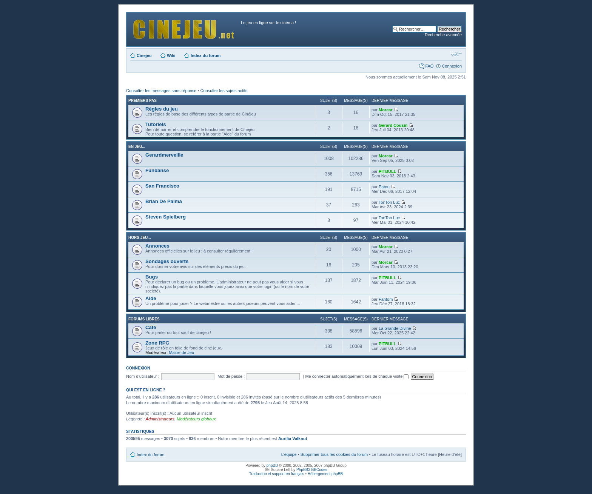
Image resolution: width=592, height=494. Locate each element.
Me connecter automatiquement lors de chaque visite (357, 376)
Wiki (171, 55)
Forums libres (144, 319)
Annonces (157, 246)
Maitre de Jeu (181, 352)
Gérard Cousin (393, 125)
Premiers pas (142, 100)
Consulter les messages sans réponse (161, 90)
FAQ (429, 66)
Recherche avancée (443, 34)
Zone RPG (157, 343)
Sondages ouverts (166, 261)
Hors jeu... (139, 237)
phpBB (272, 465)
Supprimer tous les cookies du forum (334, 454)
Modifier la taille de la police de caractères (456, 54)
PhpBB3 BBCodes (311, 470)
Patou (384, 187)
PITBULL (387, 171)
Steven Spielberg (165, 217)
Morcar (386, 110)
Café (150, 327)
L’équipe (289, 454)
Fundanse (157, 170)
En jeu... (136, 147)
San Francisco (162, 186)
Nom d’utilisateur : (142, 376)
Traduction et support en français (276, 474)
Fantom (386, 299)
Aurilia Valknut (292, 438)
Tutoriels (155, 124)
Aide (150, 298)
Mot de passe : (231, 376)
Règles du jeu (161, 109)
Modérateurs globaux (196, 419)
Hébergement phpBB (325, 474)
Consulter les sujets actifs (223, 90)
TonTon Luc (389, 202)
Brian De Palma (163, 201)
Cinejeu (144, 55)
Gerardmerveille (164, 155)
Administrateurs (160, 419)
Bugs (151, 277)
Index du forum (205, 55)
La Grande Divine (395, 328)
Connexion (452, 66)
